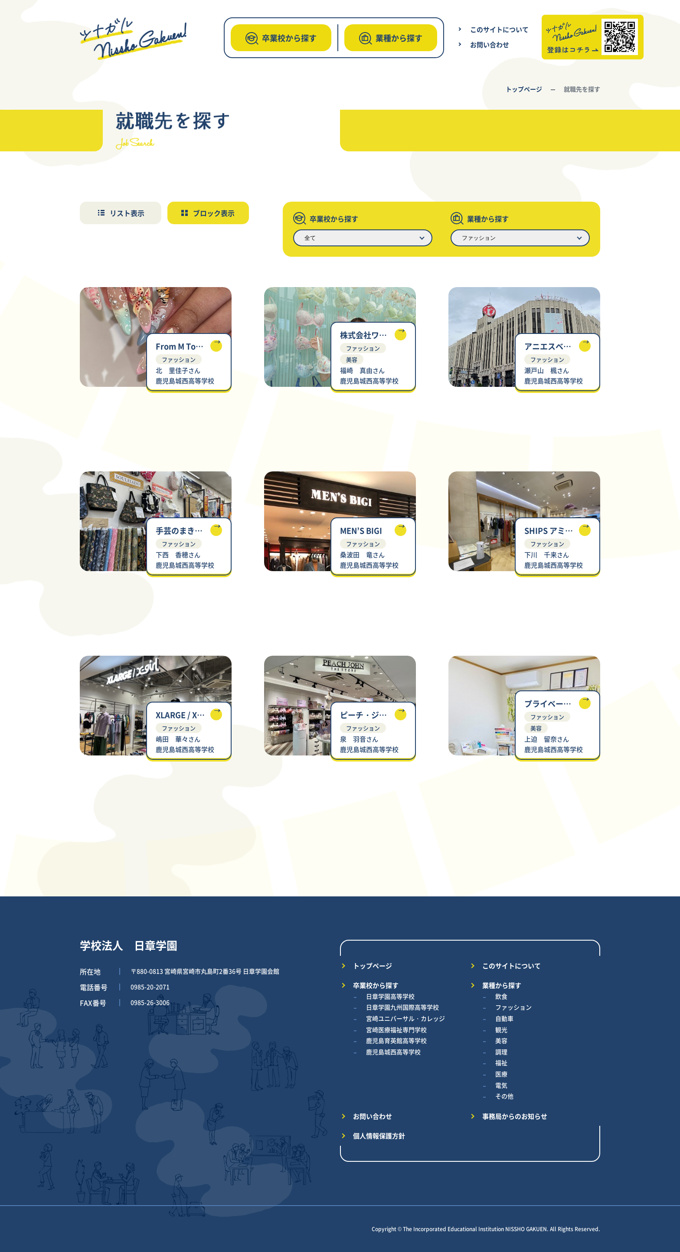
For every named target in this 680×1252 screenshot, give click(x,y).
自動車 (504, 1018)
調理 (501, 1051)
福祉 (501, 1062)
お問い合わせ (489, 44)
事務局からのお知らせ (514, 1116)
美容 (501, 1040)
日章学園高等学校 (390, 996)
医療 (501, 1073)
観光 (501, 1029)
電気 (501, 1085)
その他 (504, 1096)
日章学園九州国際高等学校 (402, 1007)
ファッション (513, 1007)
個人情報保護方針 (379, 1135)
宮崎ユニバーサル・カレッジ (405, 1018)
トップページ (524, 89)
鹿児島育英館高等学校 (396, 1040)
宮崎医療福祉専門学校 (396, 1029)
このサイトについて (499, 29)
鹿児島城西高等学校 (393, 1051)
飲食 (501, 996)
